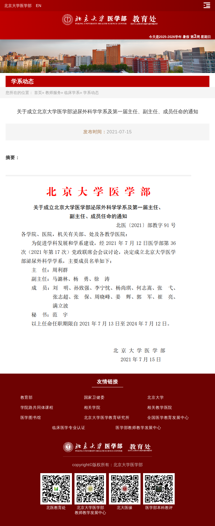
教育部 (26, 397)
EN (38, 5)
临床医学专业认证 (68, 427)
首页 (38, 92)
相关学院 (92, 407)
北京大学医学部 (18, 5)
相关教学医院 (159, 407)
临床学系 (72, 92)
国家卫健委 (94, 397)
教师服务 (53, 92)
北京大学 (155, 397)
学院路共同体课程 (36, 407)
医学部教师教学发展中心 (138, 427)
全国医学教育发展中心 (168, 417)
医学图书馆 (30, 417)
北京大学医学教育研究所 (107, 417)
